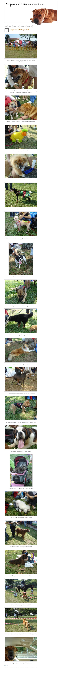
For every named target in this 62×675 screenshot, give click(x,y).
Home (6, 26)
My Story (10, 26)
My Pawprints (23, 26)
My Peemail (29, 26)
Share (6, 665)
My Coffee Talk (16, 26)
